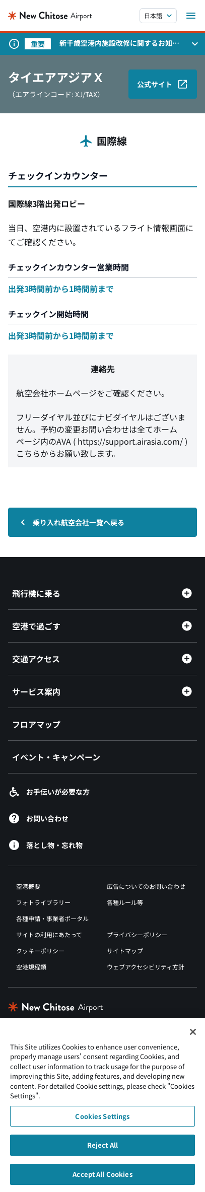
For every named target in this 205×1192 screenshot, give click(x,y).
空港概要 (28, 886)
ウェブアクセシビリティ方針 (145, 966)
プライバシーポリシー (137, 934)
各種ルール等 (125, 902)
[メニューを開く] (191, 16)
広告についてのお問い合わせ (146, 886)
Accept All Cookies (102, 1178)
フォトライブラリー (43, 902)
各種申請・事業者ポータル (52, 918)
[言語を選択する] (158, 15)
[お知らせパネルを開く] (195, 44)
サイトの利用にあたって (49, 934)
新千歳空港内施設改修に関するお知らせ (119, 43)
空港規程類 (31, 966)
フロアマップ (36, 724)
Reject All (102, 1149)
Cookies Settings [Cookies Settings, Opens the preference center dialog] (102, 1121)
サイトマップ (125, 950)
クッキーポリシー (40, 950)
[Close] (193, 1036)
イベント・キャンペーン (56, 757)
